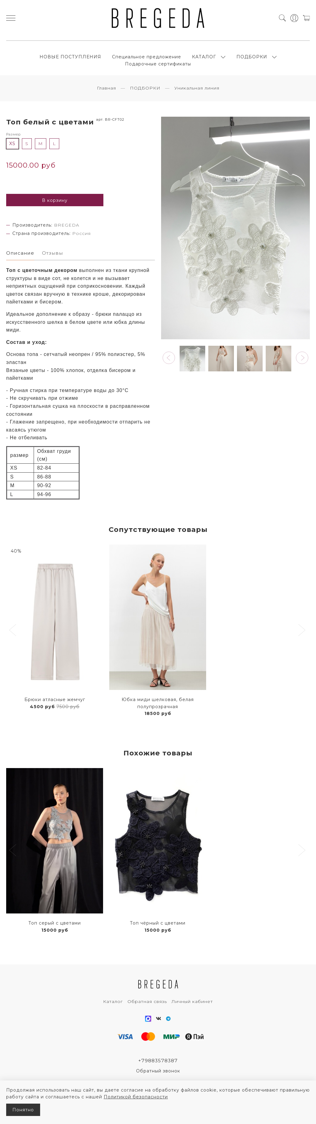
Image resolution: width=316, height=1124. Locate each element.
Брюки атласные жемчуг (54, 709)
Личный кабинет (192, 1011)
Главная (106, 97)
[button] (169, 367)
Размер (13, 143)
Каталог (113, 1011)
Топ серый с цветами (54, 933)
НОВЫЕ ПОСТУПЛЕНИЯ (70, 61)
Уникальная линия (196, 97)
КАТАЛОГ (204, 61)
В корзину (55, 209)
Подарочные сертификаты (158, 68)
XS (12, 152)
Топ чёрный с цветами (157, 933)
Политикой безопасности (136, 1097)
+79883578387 (158, 1071)
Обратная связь (147, 1011)
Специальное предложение (146, 61)
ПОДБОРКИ (251, 61)
